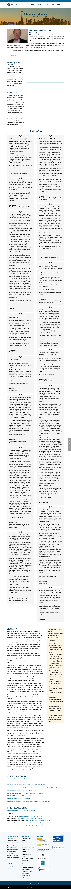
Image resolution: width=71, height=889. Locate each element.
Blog (53, 5)
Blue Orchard (46, 887)
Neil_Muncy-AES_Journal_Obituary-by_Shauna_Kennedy (38, 825)
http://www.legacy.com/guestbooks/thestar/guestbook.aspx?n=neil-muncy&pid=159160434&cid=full (32, 787)
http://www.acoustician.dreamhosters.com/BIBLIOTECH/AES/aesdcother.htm (26, 784)
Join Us (19, 883)
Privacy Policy (36, 883)
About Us (38, 5)
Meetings (46, 5)
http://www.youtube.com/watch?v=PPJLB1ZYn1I (38, 820)
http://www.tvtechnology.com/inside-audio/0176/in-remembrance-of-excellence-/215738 (28, 801)
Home (32, 5)
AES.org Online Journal (51, 1)
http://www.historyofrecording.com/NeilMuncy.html (19, 778)
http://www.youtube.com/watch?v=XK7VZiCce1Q (31, 816)
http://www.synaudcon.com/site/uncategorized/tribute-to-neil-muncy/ (24, 781)
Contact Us (58, 5)
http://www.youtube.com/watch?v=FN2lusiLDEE (30, 818)
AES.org (43, 1)
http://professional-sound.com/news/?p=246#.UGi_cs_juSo (21, 790)
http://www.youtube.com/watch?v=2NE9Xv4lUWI (40, 822)
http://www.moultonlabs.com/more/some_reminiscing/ (20, 798)
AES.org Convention (60, 1)
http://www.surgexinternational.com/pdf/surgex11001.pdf (21, 810)
